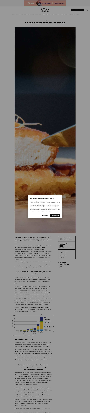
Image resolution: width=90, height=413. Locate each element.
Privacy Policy (55, 211)
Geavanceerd (45, 215)
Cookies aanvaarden (55, 215)
